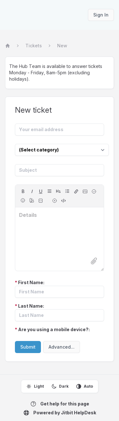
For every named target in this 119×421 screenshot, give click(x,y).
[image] (85, 191)
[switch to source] (63, 200)
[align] (49, 191)
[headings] (58, 191)
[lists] (67, 191)
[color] (32, 200)
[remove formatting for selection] (54, 200)
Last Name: (29, 306)
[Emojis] (23, 200)
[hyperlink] (76, 191)
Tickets (33, 45)
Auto (84, 386)
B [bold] (23, 191)
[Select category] (62, 150)
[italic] (32, 191)
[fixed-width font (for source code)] (40, 200)
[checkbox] (94, 191)
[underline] (40, 191)
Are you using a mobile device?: (52, 329)
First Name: (29, 282)
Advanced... (62, 347)
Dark (60, 386)
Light (35, 386)
